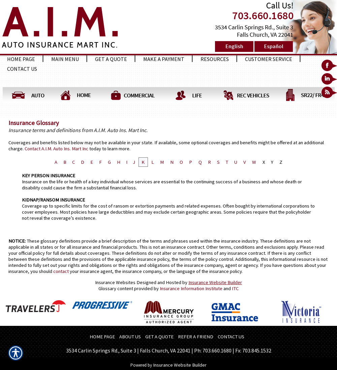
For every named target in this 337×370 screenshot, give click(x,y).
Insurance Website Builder (215, 282)
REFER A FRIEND (195, 337)
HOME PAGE (102, 337)
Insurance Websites (115, 282)
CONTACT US (231, 337)
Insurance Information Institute (191, 288)
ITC (235, 288)
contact (61, 271)
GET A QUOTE (159, 337)
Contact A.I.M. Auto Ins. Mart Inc (56, 149)
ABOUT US (130, 337)
